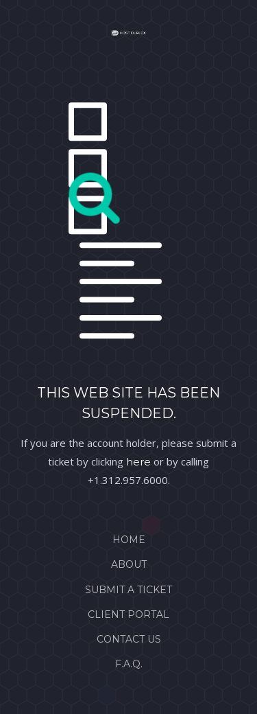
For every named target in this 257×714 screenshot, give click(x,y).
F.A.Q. (129, 664)
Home (128, 539)
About (129, 564)
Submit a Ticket (128, 590)
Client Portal (128, 614)
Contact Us (129, 639)
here (138, 461)
